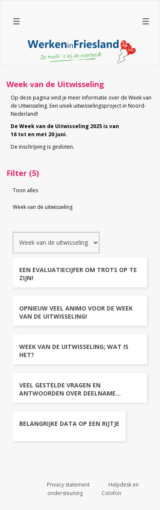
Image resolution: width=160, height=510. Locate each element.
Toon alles (25, 190)
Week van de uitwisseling (43, 207)
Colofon (111, 493)
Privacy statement (68, 484)
